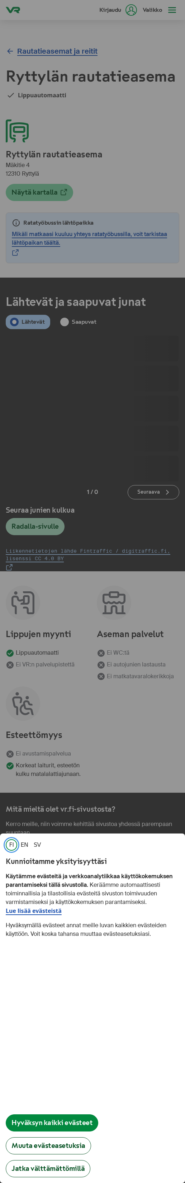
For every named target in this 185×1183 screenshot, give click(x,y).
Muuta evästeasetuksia (48, 1146)
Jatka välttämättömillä (48, 1168)
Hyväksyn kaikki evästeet (51, 1123)
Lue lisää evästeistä (34, 911)
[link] (11, 845)
